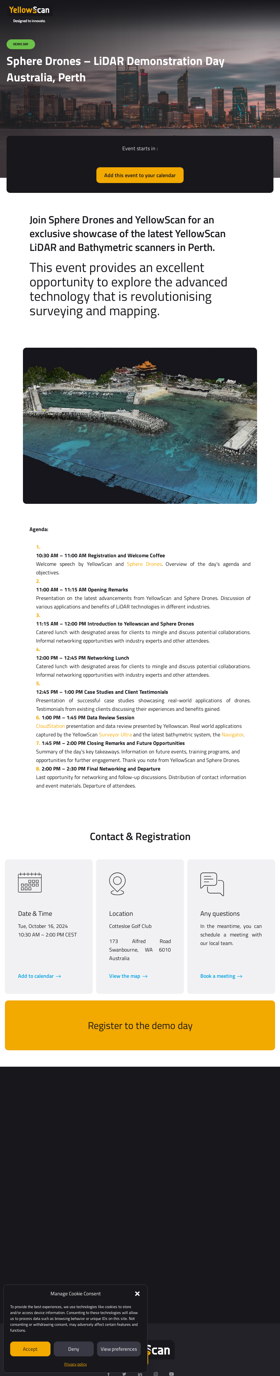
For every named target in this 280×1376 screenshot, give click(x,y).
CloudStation (50, 726)
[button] (137, 1293)
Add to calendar (36, 976)
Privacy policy (75, 1364)
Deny (73, 1349)
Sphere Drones (144, 564)
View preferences (119, 1349)
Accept (30, 1349)
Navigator (232, 734)
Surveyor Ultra (115, 734)
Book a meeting (217, 976)
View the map (124, 976)
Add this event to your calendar (140, 175)
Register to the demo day (140, 1025)
